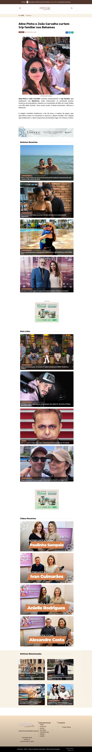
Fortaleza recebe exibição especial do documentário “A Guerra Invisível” (45, 291)
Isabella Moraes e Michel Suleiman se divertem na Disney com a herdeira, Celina (60, 703)
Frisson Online (66, 727)
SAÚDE (42, 736)
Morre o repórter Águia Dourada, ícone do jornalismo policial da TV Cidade (45, 443)
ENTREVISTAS (44, 732)
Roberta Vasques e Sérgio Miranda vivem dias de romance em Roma (31, 678)
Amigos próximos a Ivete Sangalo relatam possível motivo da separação (44, 480)
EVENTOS (43, 726)
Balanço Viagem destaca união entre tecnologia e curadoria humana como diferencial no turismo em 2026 (30, 702)
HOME (22, 15)
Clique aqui (53, 2)
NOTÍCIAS (43, 730)
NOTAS (42, 728)
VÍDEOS (42, 734)
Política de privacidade (53, 749)
